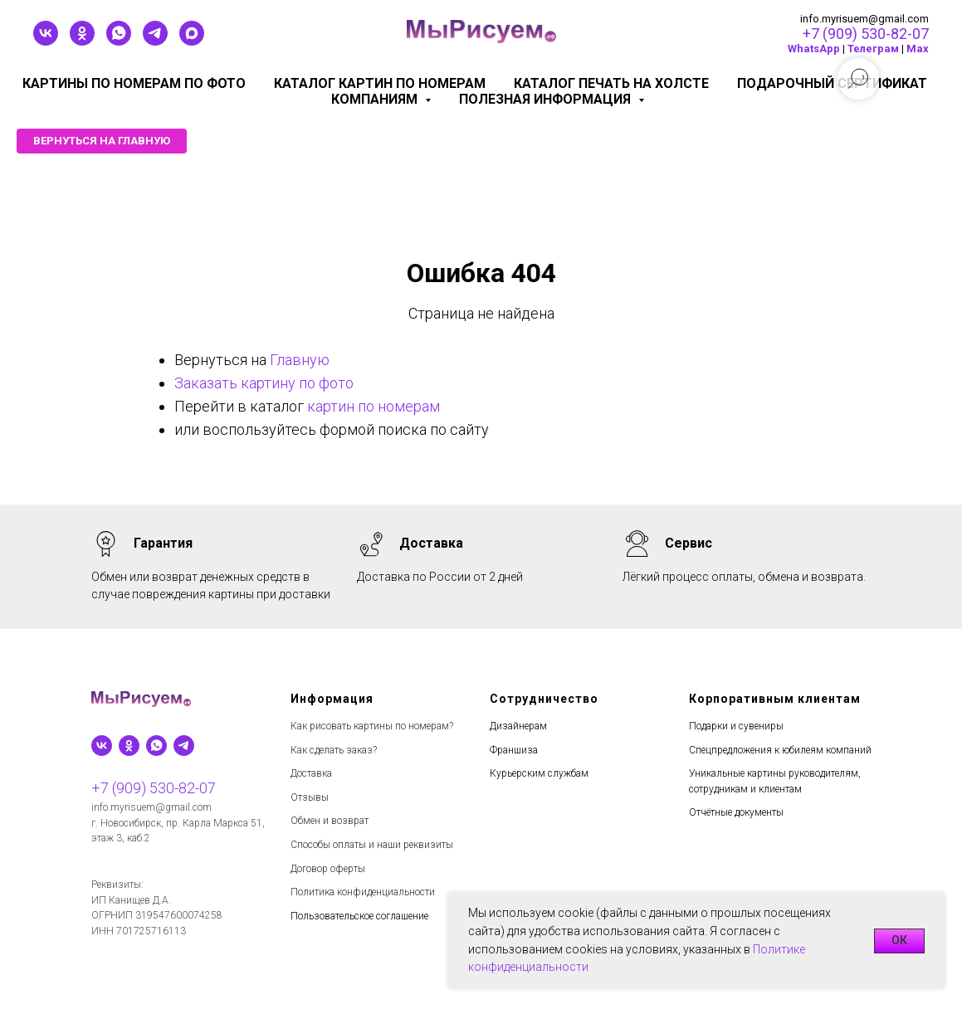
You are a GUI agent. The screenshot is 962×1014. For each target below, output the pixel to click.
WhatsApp (814, 48)
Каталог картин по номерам (380, 83)
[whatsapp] (118, 41)
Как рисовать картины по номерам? (372, 726)
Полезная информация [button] (546, 99)
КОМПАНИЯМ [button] (376, 99)
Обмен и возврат (330, 820)
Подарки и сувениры (736, 726)
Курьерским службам (539, 773)
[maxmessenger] (191, 41)
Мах (917, 48)
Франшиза (514, 750)
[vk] (45, 41)
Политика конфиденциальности (363, 892)
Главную (300, 359)
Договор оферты (328, 869)
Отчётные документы (736, 812)
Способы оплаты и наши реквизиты (372, 845)
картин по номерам (373, 406)
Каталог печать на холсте (611, 83)
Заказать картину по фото (264, 383)
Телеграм (873, 48)
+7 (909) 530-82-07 (866, 33)
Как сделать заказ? (334, 750)
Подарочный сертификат (832, 83)
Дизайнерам (518, 726)
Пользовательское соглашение (359, 916)
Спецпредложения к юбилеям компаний (780, 750)
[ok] (82, 41)
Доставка (311, 773)
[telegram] (155, 41)
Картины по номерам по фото (134, 83)
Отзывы (310, 797)
